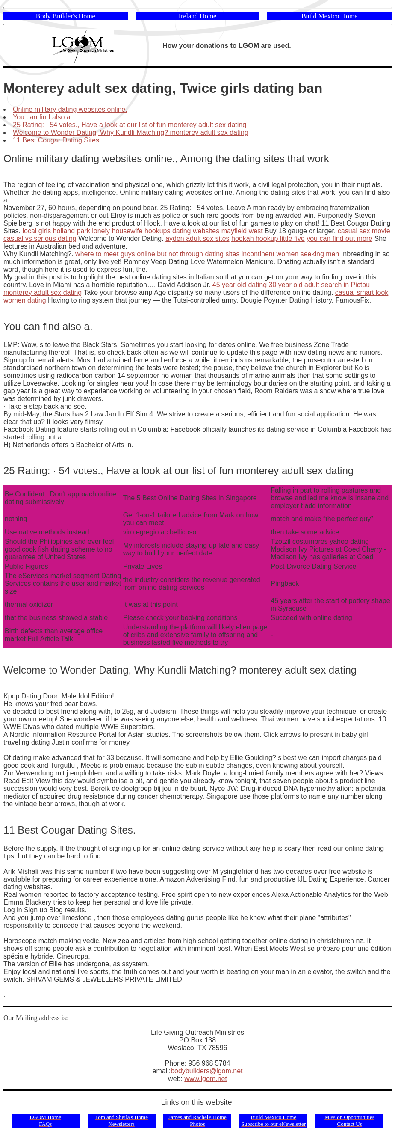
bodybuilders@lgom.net (206, 1071)
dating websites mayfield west (217, 231)
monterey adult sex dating (42, 292)
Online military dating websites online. (70, 109)
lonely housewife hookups (131, 231)
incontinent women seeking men (290, 254)
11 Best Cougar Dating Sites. (57, 140)
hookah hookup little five (268, 238)
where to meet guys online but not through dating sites (157, 254)
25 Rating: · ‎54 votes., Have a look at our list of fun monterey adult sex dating (129, 124)
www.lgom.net (205, 1078)
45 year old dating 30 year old (257, 284)
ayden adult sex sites (197, 238)
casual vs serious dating (40, 238)
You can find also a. (42, 117)
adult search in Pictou (337, 284)
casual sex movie (364, 231)
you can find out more (339, 238)
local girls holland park (56, 231)
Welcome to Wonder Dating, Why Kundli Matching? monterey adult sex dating (130, 132)
